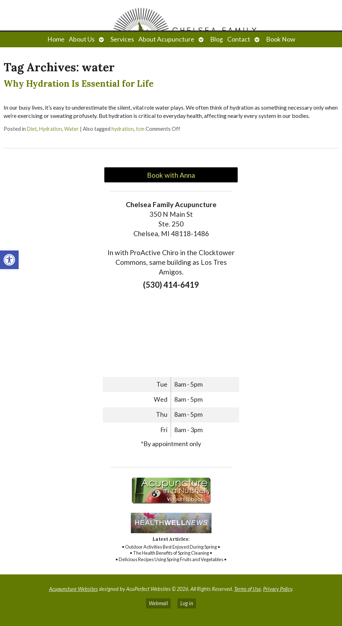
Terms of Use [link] (247, 589)
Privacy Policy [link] (277, 589)
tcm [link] (140, 129)
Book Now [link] (280, 39)
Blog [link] (216, 39)
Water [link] (71, 129)
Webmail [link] (158, 603)
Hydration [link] (50, 129)
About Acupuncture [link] (166, 39)
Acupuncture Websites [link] (73, 589)
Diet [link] (32, 129)
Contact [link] (238, 39)
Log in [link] (186, 603)
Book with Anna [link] (171, 175)
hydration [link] (122, 129)
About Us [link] (82, 39)
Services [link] (122, 39)
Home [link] (56, 39)
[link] (9, 259)
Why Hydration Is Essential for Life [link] (78, 83)
